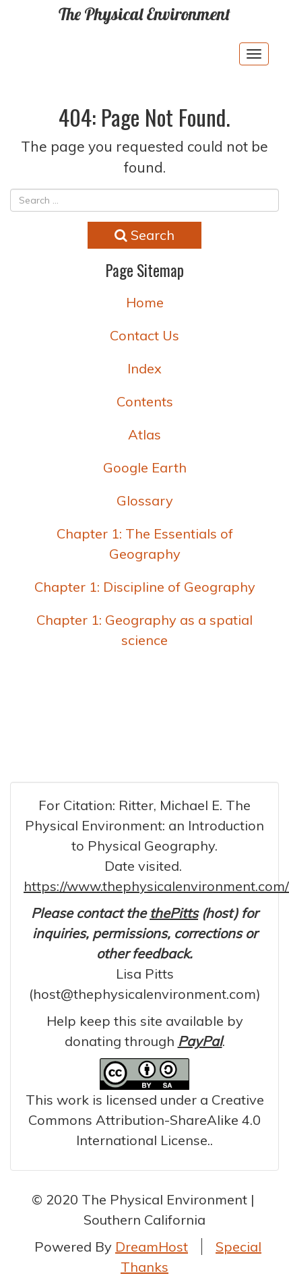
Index (144, 368)
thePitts (174, 912)
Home (145, 302)
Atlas (144, 434)
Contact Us (144, 335)
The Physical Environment (144, 13)
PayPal (200, 1041)
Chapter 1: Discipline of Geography (144, 586)
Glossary (145, 500)
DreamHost (151, 1246)
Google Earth (145, 467)
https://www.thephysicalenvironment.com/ (156, 886)
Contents (145, 401)
